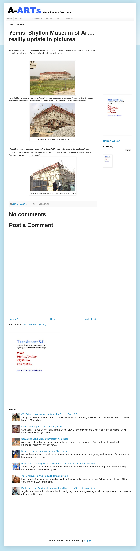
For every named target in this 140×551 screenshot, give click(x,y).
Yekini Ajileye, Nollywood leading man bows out (44, 476)
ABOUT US (69, 19)
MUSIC (59, 19)
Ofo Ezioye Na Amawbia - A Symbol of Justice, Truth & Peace (51, 414)
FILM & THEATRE (36, 19)
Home (53, 319)
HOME (9, 19)
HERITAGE (50, 19)
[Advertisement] (52, 297)
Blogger (88, 540)
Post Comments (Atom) (34, 324)
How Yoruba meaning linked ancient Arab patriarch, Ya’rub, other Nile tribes (58, 463)
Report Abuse (111, 141)
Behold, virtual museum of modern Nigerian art (44, 451)
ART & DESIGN (20, 19)
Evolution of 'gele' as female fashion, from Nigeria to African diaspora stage (58, 488)
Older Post (90, 319)
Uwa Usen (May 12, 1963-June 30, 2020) (41, 426)
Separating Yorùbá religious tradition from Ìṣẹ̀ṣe (44, 439)
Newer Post (15, 319)
